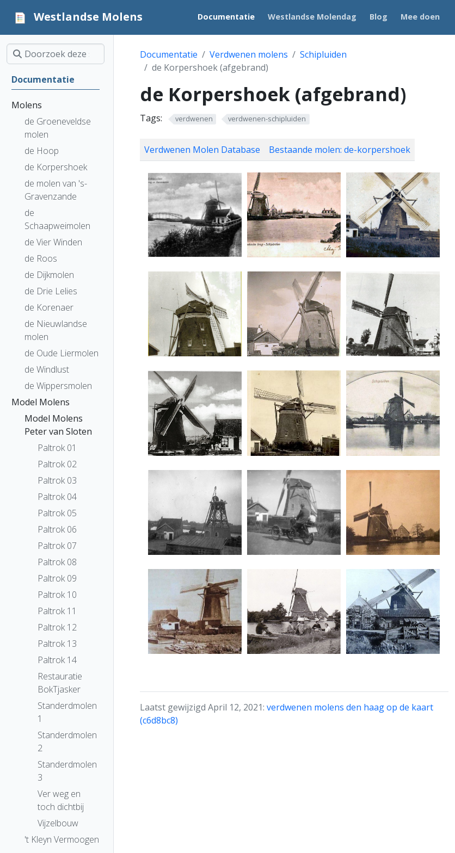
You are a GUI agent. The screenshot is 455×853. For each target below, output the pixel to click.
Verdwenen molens (249, 54)
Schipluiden (323, 54)
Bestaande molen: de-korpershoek (339, 150)
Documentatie (169, 54)
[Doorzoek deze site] (55, 54)
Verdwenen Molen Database (202, 150)
